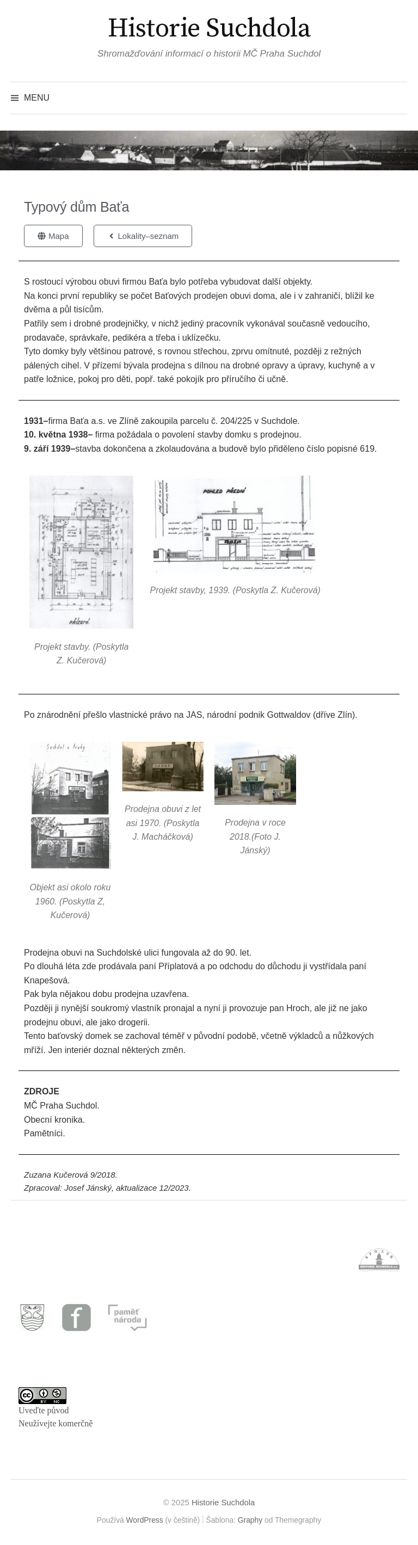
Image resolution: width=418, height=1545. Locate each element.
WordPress (144, 1520)
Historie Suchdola (209, 29)
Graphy (250, 1520)
